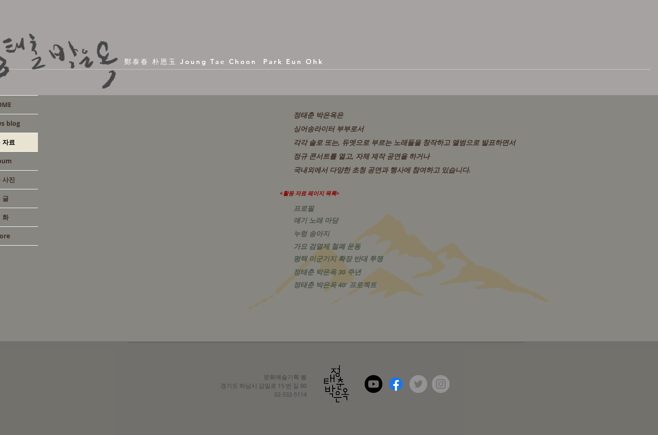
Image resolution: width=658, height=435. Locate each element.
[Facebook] (396, 384)
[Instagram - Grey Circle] (441, 384)
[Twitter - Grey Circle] (418, 384)
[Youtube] (373, 384)
